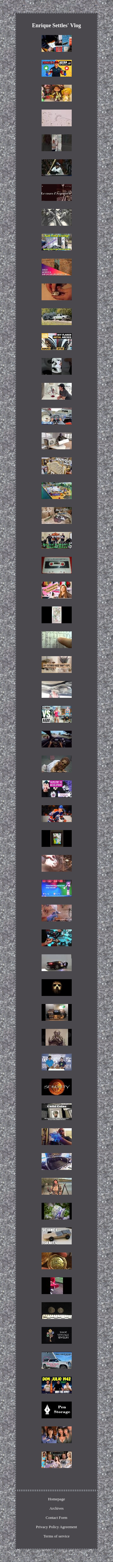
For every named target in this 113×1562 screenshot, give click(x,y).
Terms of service (56, 1536)
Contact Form (56, 1517)
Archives (56, 1508)
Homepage (56, 1499)
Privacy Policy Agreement (56, 1527)
